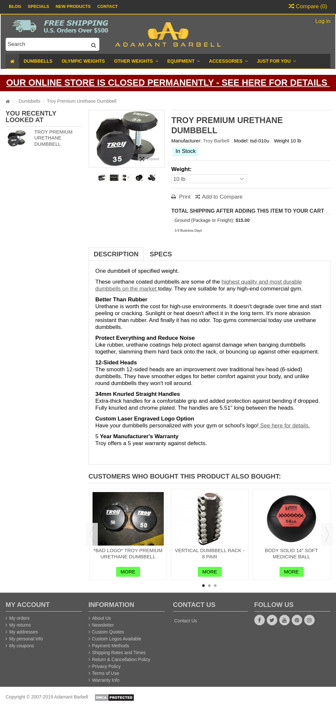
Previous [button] (92, 534)
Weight (281, 140)
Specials (38, 6)
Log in (322, 21)
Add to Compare (222, 197)
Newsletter (103, 625)
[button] (276, 61)
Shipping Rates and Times (119, 652)
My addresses (23, 632)
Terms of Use (105, 673)
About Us (101, 618)
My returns (20, 625)
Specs (161, 254)
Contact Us (185, 620)
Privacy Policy (106, 666)
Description (116, 254)
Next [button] (327, 534)
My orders (19, 618)
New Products (73, 6)
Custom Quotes (108, 632)
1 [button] (203, 585)
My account (28, 604)
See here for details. (284, 425)
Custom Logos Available (116, 638)
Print (184, 197)
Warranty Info (106, 680)
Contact (107, 6)
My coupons (21, 645)
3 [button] (215, 585)
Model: (241, 140)
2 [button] (209, 585)
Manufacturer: (186, 140)
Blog (15, 6)
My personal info (26, 638)
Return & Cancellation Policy (121, 659)
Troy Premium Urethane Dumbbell (53, 138)
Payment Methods (110, 645)
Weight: (182, 169)
